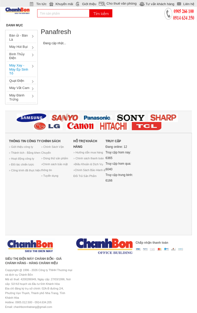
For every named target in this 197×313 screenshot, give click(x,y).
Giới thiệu (89, 4)
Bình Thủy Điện (17, 56)
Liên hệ (188, 4)
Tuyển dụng (49, 175)
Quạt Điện (16, 81)
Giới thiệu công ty (21, 146)
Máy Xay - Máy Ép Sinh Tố (18, 69)
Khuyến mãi (64, 4)
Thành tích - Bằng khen (24, 152)
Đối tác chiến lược (21, 164)
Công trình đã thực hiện (25, 170)
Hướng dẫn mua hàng (88, 152)
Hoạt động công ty (21, 158)
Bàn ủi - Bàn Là (18, 37)
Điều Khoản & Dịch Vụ (88, 164)
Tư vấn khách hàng (159, 4)
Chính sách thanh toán (88, 158)
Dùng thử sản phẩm (54, 158)
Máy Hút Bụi (18, 47)
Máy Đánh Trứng (16, 97)
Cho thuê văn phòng (121, 3)
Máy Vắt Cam (19, 88)
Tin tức (41, 4)
